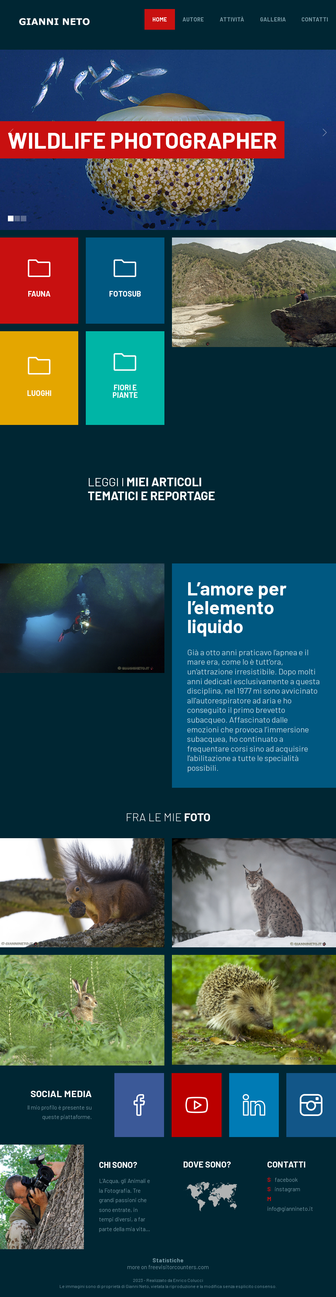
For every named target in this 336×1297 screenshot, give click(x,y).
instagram (287, 1189)
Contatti (314, 19)
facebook (286, 1179)
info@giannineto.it (290, 1208)
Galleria (273, 19)
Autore (193, 19)
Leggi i (151, 488)
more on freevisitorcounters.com (168, 1267)
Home (159, 19)
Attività (232, 19)
